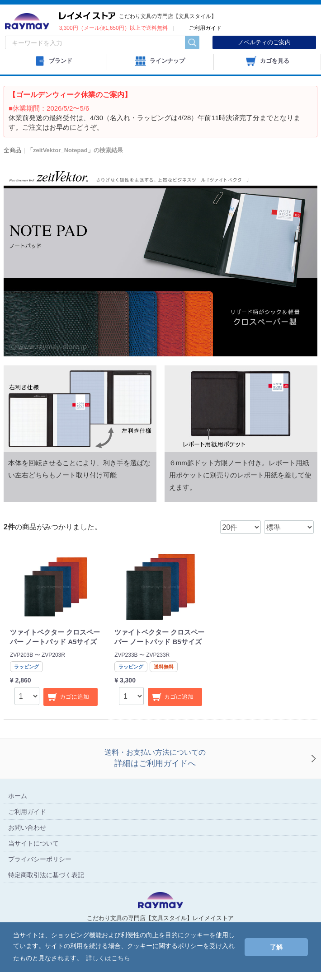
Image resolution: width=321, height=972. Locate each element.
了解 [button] (276, 947)
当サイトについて (33, 842)
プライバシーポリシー (39, 858)
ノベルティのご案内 (264, 42)
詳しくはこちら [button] (108, 958)
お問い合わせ (27, 827)
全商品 (12, 150)
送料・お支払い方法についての (155, 759)
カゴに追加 (74, 696)
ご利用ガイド (27, 811)
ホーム (17, 795)
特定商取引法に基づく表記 (46, 874)
